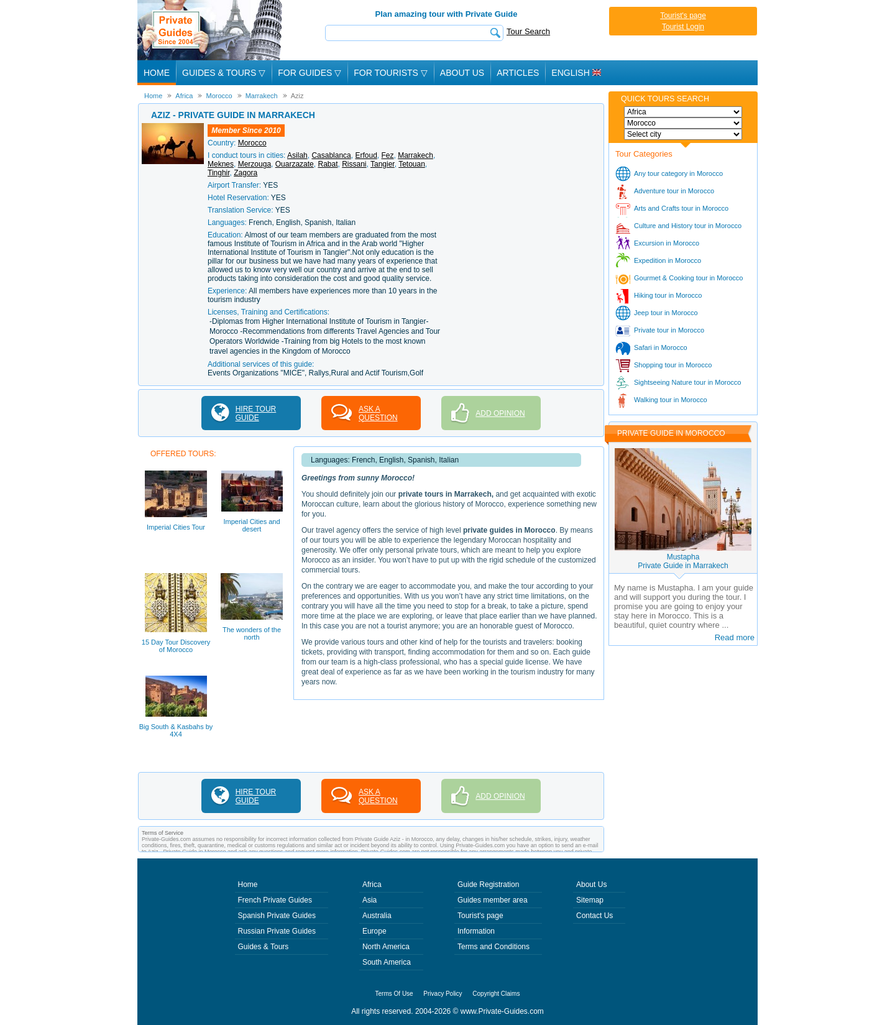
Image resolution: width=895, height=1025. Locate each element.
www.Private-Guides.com (502, 1011)
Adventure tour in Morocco (674, 191)
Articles (518, 73)
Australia (377, 915)
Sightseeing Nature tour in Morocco (687, 382)
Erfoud (366, 155)
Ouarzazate (294, 164)
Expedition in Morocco (667, 260)
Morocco (252, 143)
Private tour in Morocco (669, 330)
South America (386, 962)
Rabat (327, 164)
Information (476, 931)
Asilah (297, 155)
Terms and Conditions (493, 946)
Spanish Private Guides (277, 915)
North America (386, 946)
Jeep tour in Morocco (666, 312)
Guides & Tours (263, 946)
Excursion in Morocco (666, 243)
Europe (374, 931)
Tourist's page (683, 15)
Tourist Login (683, 26)
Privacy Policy (442, 993)
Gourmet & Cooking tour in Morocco (688, 278)
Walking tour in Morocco (670, 399)
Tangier (382, 164)
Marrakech (415, 155)
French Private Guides (275, 900)
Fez (388, 155)
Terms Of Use (394, 993)
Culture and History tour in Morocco (687, 225)
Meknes (221, 164)
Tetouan (411, 164)
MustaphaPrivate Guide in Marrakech (683, 561)
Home (157, 73)
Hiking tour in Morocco (668, 295)
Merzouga (254, 164)
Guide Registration (488, 884)
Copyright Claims (496, 993)
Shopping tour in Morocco (673, 365)
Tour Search (528, 31)
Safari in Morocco (660, 347)
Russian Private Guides (277, 931)
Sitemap (590, 900)
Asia (369, 900)
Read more (735, 637)
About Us (462, 73)
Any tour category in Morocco (678, 173)
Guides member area (492, 900)
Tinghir (219, 172)
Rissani (354, 164)
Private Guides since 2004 (211, 30)
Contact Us (594, 915)
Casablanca (331, 155)
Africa (372, 884)
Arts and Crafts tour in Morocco (681, 208)
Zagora (245, 172)
